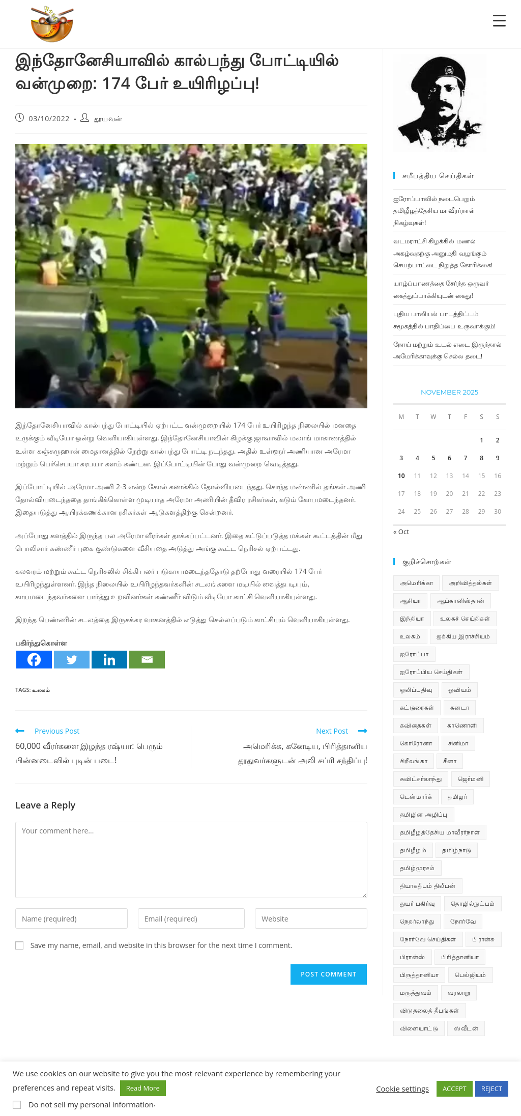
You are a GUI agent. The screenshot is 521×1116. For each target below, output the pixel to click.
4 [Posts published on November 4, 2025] (417, 458)
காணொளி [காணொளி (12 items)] (462, 725)
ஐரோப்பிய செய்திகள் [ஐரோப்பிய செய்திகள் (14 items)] (431, 671)
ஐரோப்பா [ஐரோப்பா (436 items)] (414, 654)
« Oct (401, 531)
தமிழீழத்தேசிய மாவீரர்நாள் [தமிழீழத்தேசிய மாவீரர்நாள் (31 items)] (440, 832)
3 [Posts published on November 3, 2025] (401, 458)
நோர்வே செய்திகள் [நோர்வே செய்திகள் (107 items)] (428, 939)
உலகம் (41, 689)
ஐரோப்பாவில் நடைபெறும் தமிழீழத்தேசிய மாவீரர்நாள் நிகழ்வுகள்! (434, 210)
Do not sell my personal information (91, 1104)
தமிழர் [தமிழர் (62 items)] (457, 796)
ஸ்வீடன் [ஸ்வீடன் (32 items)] (466, 1028)
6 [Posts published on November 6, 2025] (449, 458)
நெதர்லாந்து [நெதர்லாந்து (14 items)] (417, 921)
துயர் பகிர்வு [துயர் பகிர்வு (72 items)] (417, 903)
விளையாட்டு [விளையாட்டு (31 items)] (419, 1028)
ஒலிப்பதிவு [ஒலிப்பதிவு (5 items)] (416, 689)
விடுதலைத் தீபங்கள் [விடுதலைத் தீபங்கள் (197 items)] (429, 1010)
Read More (143, 1088)
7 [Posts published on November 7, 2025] (466, 458)
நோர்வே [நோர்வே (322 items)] (463, 921)
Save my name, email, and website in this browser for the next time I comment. (162, 945)
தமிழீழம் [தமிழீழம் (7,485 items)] (413, 850)
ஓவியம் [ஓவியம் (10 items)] (460, 689)
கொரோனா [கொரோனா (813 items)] (416, 743)
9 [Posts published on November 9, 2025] (498, 458)
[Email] (147, 659)
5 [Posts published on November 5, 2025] (433, 458)
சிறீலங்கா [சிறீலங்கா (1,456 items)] (413, 761)
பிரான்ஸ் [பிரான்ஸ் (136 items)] (412, 957)
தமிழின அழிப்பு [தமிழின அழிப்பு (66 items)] (424, 814)
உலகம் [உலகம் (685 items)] (410, 636)
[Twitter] (72, 659)
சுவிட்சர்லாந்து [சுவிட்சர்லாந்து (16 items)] (421, 778)
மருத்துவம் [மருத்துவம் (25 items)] (415, 992)
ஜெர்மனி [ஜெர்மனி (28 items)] (471, 778)
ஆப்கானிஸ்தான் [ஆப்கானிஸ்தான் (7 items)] (461, 600)
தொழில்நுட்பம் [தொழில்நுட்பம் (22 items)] (473, 903)
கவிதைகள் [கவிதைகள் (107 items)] (415, 725)
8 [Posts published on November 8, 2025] (481, 458)
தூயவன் (108, 118)
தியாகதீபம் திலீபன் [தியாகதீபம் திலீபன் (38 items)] (428, 885)
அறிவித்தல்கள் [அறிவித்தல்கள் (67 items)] (470, 582)
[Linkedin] (109, 659)
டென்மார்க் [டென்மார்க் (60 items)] (416, 796)
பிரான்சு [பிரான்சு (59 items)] (483, 939)
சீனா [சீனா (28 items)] (449, 761)
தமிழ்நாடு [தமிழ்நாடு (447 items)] (456, 850)
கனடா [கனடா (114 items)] (459, 707)
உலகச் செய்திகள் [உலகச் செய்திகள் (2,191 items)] (465, 618)
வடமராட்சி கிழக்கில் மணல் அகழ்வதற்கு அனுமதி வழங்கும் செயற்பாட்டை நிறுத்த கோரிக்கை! (443, 252)
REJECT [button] (491, 1088)
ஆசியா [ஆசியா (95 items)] (410, 600)
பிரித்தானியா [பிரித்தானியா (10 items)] (460, 957)
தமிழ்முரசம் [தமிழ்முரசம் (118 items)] (417, 867)
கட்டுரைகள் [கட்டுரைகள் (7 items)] (417, 707)
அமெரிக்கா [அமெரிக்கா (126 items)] (416, 582)
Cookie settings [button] (402, 1088)
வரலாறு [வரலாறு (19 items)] (459, 992)
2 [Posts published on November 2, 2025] (498, 440)
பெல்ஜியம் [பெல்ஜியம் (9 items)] (470, 974)
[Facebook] (34, 659)
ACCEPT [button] (455, 1088)
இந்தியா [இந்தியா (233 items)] (412, 618)
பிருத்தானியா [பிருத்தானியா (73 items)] (419, 974)
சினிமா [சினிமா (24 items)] (458, 743)
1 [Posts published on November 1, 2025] (481, 440)
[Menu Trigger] (499, 20)
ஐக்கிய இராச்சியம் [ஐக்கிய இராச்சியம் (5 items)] (463, 636)
